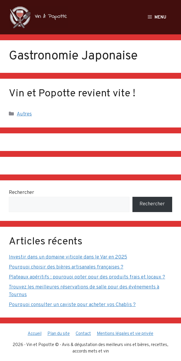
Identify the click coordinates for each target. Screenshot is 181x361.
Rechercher (21, 192)
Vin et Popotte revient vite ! (72, 93)
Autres (24, 114)
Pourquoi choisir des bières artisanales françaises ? (66, 267)
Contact (83, 334)
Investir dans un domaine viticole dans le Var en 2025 (68, 257)
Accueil (34, 334)
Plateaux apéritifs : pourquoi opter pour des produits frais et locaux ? (87, 277)
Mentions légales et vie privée (125, 334)
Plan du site (58, 334)
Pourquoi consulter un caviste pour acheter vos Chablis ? (72, 305)
